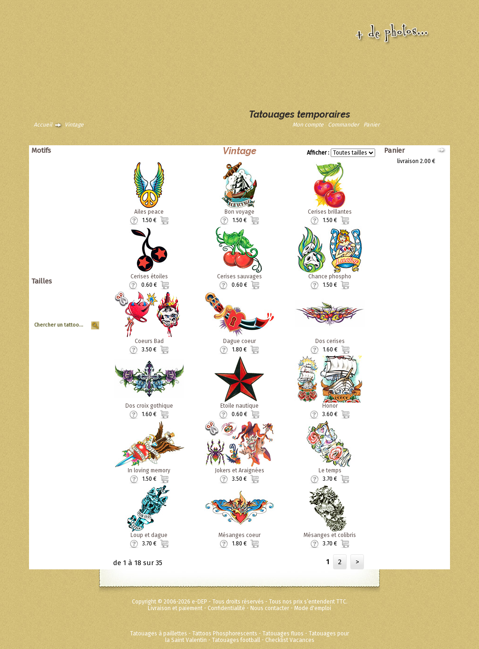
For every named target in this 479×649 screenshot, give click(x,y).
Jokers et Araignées (239, 470)
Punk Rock (83, 200)
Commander (343, 124)
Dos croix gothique (149, 406)
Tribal (88, 220)
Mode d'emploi (312, 608)
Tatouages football (236, 640)
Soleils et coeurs (75, 213)
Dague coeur (239, 341)
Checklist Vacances (289, 640)
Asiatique (84, 174)
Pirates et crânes (74, 194)
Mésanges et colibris (330, 535)
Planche (85, 311)
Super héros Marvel (71, 259)
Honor (330, 406)
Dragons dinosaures (70, 181)
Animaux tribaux (75, 167)
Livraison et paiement (175, 608)
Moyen (87, 305)
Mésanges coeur (239, 535)
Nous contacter (269, 608)
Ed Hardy (84, 246)
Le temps (330, 470)
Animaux (85, 161)
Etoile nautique (239, 406)
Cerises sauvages (239, 276)
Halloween (82, 207)
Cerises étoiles (149, 276)
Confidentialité (226, 608)
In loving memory (149, 470)
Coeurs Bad (149, 341)
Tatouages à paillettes (158, 633)
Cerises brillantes (330, 212)
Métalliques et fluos (71, 272)
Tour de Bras (80, 318)
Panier (371, 124)
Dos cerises (330, 341)
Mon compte (308, 124)
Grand (88, 298)
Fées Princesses (75, 266)
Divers (88, 240)
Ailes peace (149, 212)
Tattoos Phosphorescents (224, 633)
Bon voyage (239, 212)
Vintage (74, 124)
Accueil (43, 124)
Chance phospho (329, 276)
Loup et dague (149, 535)
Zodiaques (82, 233)
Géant (88, 292)
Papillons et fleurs (73, 187)
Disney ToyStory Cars (69, 253)
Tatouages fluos (283, 633)
